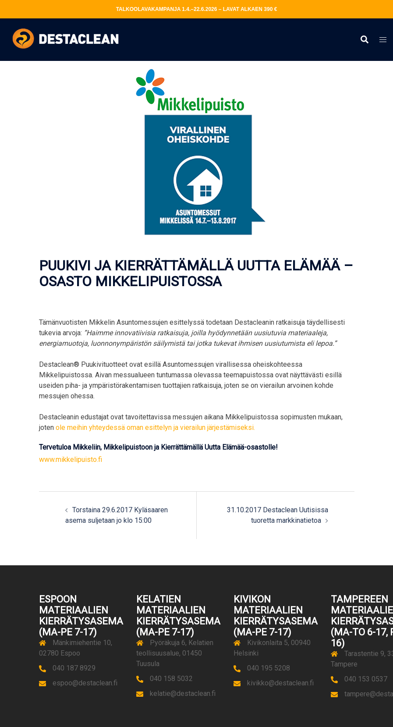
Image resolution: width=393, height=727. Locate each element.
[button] (364, 39)
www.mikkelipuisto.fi (70, 459)
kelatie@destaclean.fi (183, 693)
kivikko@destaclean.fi (280, 683)
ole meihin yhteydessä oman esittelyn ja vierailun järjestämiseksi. (155, 427)
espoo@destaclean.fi (85, 683)
